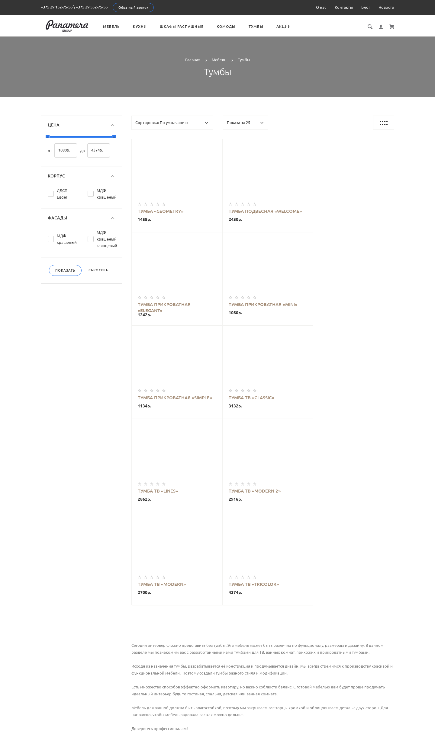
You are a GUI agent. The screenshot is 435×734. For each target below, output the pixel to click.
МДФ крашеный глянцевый (107, 239)
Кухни (145, 26)
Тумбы (261, 26)
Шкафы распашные (187, 26)
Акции (289, 26)
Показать (65, 270)
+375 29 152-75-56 (56, 7)
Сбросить (98, 270)
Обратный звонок (133, 7)
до (82, 150)
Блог (365, 7)
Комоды (231, 26)
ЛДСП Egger (62, 193)
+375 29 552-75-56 (92, 7)
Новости (386, 7)
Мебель (116, 26)
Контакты (344, 7)
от (50, 150)
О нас (321, 7)
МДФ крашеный (107, 193)
